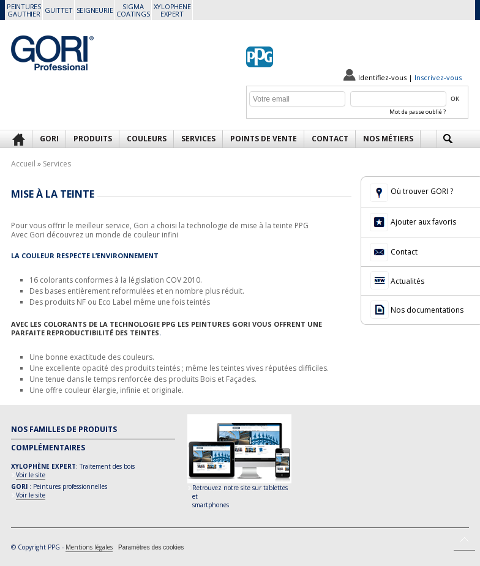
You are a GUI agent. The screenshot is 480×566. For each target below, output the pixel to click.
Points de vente (263, 138)
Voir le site (30, 475)
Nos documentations (427, 310)
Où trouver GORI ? (422, 191)
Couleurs (147, 138)
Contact (330, 138)
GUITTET (58, 10)
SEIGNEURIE (95, 10)
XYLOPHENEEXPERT (172, 10)
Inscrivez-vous (438, 77)
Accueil (23, 163)
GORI (49, 138)
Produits (92, 138)
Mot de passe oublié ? (417, 112)
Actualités (407, 281)
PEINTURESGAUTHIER (24, 10)
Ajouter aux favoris (423, 222)
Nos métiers (388, 138)
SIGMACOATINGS (132, 10)
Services (198, 138)
